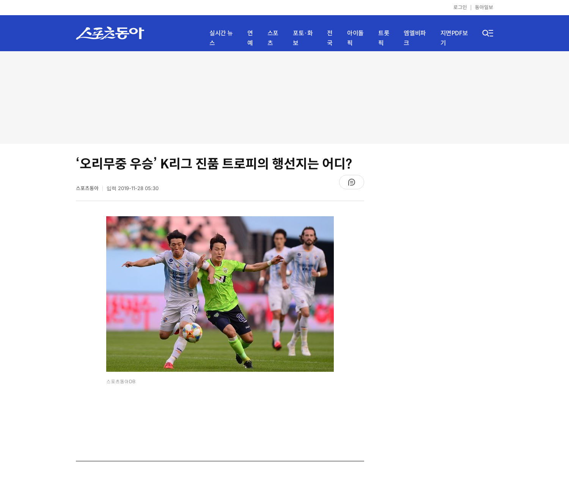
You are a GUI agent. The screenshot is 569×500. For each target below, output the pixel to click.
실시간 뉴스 (221, 38)
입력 (133, 188)
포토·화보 (303, 38)
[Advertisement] (284, 97)
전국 (330, 38)
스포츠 (272, 38)
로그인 (460, 7)
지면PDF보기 (454, 38)
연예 (250, 38)
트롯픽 (383, 38)
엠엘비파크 (415, 38)
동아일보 (484, 7)
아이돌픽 (355, 38)
